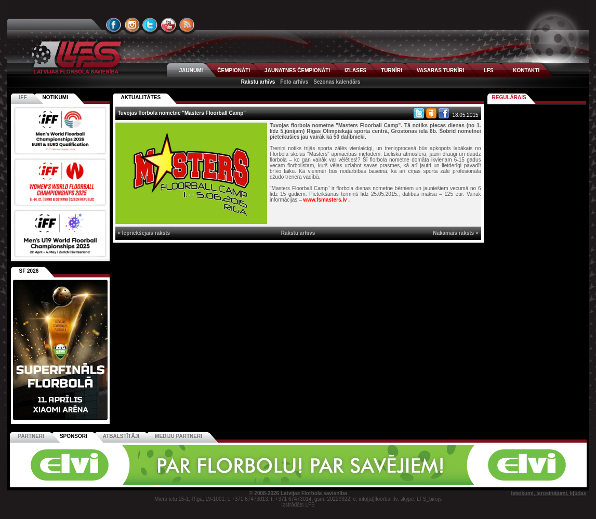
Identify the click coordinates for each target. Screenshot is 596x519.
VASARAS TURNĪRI (440, 70)
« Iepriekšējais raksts (144, 233)
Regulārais (509, 97)
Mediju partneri (178, 436)
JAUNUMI (191, 70)
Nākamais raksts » (455, 233)
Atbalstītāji (121, 436)
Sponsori (73, 436)
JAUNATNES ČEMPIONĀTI (297, 70)
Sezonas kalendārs (336, 82)
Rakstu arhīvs (258, 82)
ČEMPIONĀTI (233, 70)
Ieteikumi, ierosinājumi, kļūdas (548, 493)
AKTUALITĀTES (141, 97)
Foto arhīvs (294, 82)
